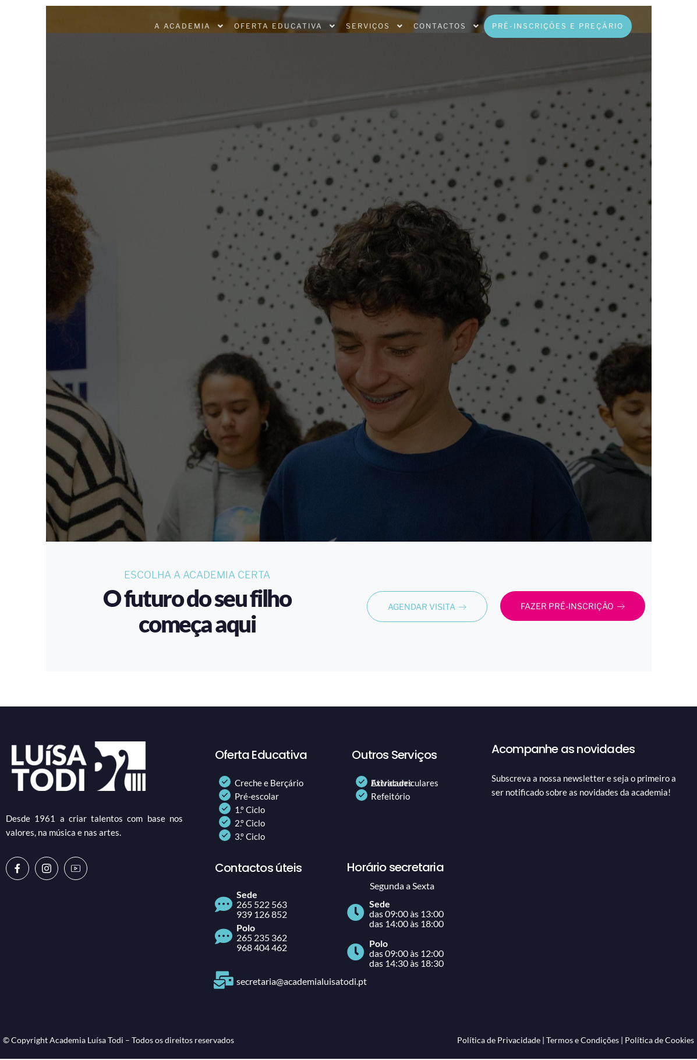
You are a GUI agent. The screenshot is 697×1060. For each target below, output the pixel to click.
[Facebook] (17, 869)
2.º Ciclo (250, 824)
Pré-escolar (257, 797)
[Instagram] (46, 869)
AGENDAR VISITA (427, 608)
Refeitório (390, 797)
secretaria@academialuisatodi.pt (301, 982)
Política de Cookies (659, 1041)
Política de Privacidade (498, 1041)
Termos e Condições (582, 1041)
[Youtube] (75, 869)
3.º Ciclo (250, 837)
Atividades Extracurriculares (404, 784)
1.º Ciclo (250, 810)
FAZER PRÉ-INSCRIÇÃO (583, 608)
